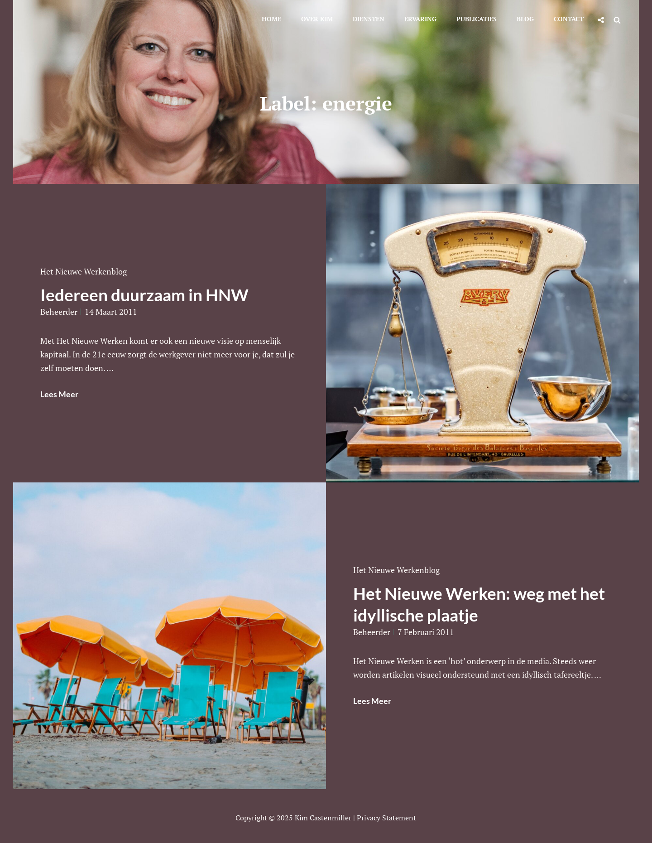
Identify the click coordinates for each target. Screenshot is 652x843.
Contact (569, 18)
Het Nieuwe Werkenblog (83, 271)
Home (271, 18)
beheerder (58, 311)
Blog (525, 18)
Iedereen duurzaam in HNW (144, 294)
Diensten (368, 18)
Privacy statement (386, 818)
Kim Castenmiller (323, 818)
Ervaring (420, 18)
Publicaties (476, 18)
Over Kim (317, 18)
